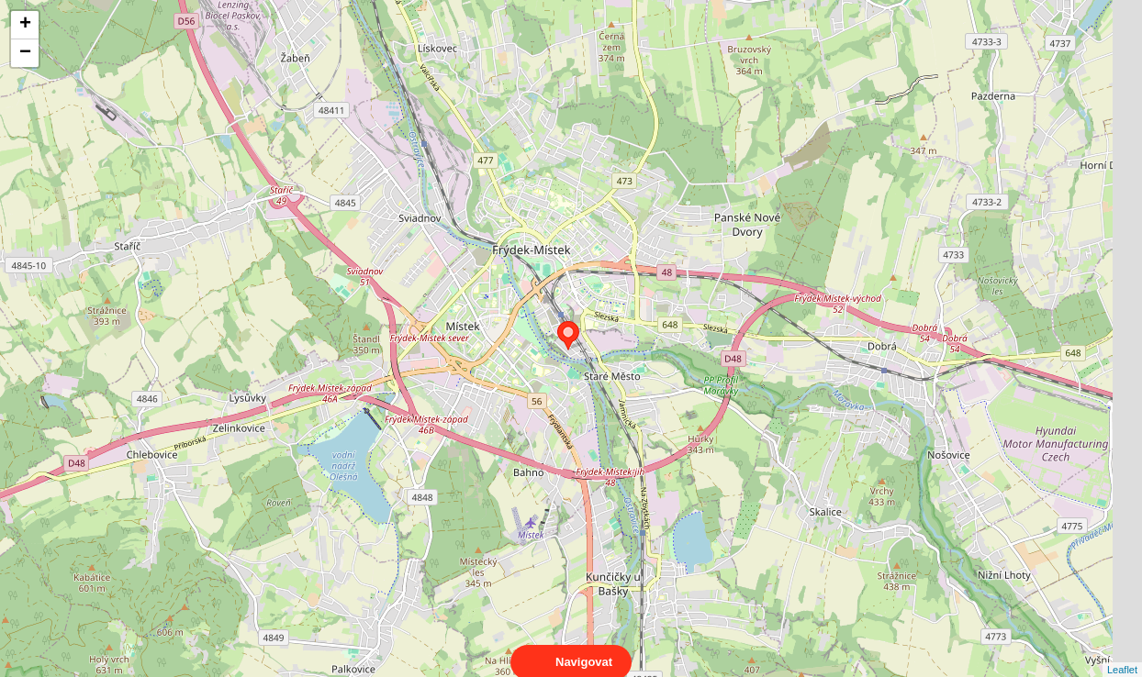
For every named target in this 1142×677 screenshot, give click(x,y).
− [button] (25, 53)
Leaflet (1122, 653)
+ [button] (25, 25)
